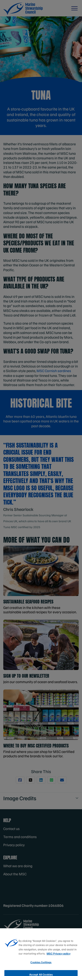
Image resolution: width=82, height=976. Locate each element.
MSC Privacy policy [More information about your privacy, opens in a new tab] (58, 958)
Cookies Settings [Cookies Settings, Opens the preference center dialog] (40, 967)
